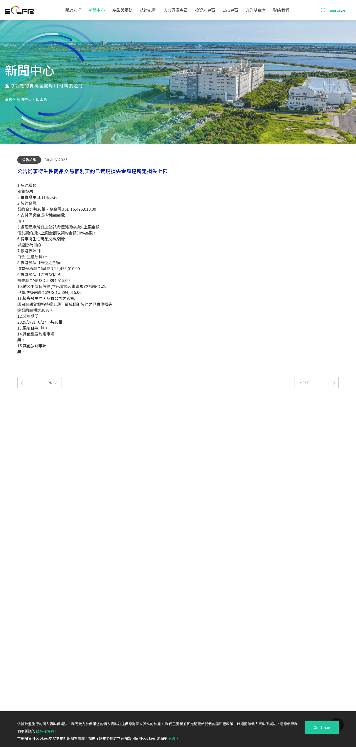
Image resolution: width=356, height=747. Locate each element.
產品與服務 (122, 10)
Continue (322, 727)
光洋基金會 (256, 10)
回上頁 (41, 99)
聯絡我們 (281, 10)
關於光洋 (73, 10)
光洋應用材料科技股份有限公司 (19, 10)
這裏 (172, 738)
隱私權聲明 (45, 730)
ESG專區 (230, 10)
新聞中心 (97, 10)
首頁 (8, 99)
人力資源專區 (175, 10)
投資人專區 (205, 10)
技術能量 (148, 10)
